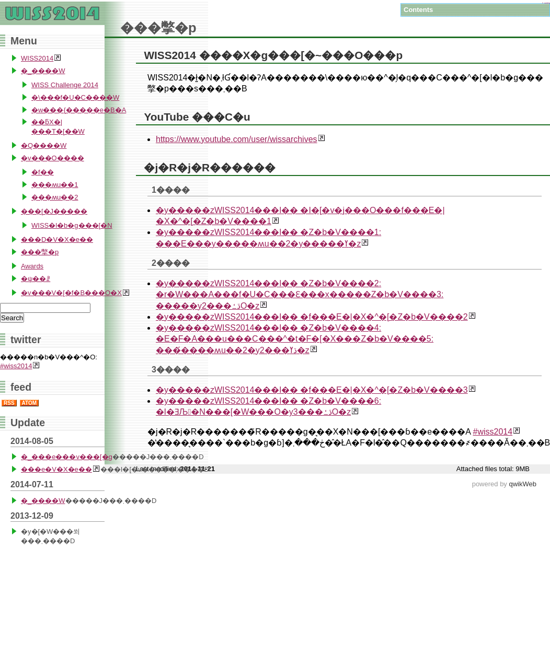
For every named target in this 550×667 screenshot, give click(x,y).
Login (546, 3)
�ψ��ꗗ (35, 279)
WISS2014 (37, 58)
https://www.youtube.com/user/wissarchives (236, 139)
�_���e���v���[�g (66, 457)
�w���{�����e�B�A (78, 110)
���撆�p (40, 252)
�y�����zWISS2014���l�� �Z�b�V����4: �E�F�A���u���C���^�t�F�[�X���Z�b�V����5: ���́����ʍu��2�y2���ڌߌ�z (294, 339)
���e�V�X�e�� (56, 469)
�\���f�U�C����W (75, 97)
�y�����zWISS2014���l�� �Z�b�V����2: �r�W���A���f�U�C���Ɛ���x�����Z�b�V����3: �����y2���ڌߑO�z (299, 294)
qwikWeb (522, 484)
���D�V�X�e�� (57, 239)
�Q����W (43, 145)
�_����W (43, 71)
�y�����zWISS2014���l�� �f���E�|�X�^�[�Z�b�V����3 (312, 389)
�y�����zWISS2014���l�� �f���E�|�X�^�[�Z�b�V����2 (312, 316)
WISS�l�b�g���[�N (71, 225)
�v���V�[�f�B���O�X (71, 293)
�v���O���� (52, 158)
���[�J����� (54, 211)
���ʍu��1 (54, 185)
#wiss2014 (492, 431)
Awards (32, 266)
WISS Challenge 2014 (64, 85)
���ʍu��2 (54, 197)
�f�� (42, 172)
